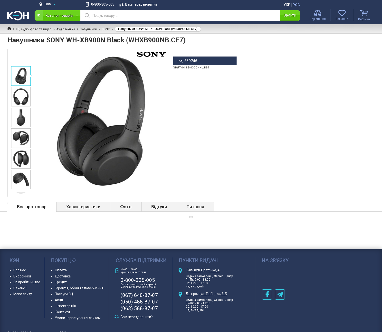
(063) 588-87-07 (139, 308)
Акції (59, 300)
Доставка (63, 276)
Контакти (62, 312)
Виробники (22, 276)
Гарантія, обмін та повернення (79, 288)
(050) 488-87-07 (139, 302)
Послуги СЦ (64, 294)
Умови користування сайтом (78, 318)
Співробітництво (26, 282)
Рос (296, 5)
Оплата (61, 270)
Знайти (290, 15)
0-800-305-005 (102, 4)
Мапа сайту (22, 294)
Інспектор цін (65, 306)
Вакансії (20, 288)
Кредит (61, 282)
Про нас (19, 270)
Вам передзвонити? (141, 4)
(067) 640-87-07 (139, 295)
